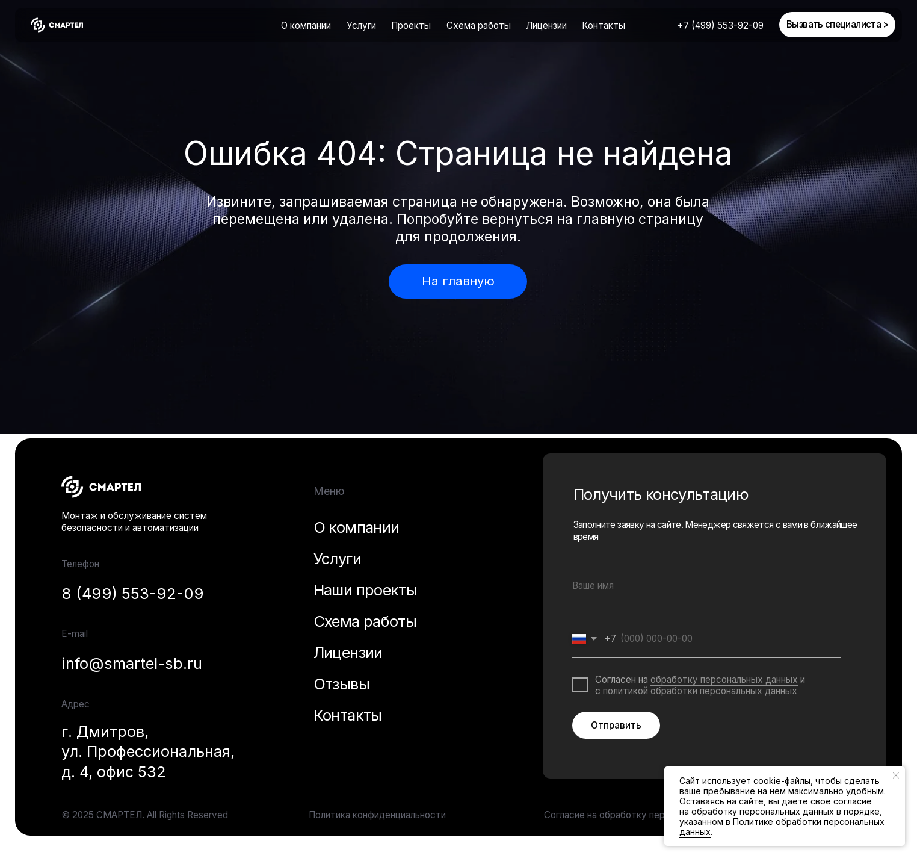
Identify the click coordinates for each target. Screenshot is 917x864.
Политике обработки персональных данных (782, 826)
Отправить (616, 725)
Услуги (337, 558)
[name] (706, 586)
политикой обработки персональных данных (699, 691)
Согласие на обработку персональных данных (645, 815)
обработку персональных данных (724, 679)
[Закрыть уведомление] (896, 775)
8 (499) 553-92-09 (132, 593)
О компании (306, 25)
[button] (837, 24)
